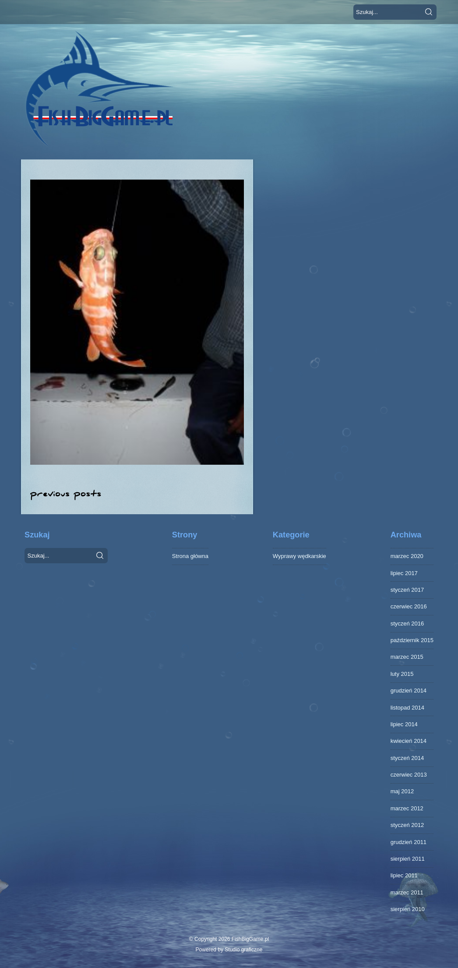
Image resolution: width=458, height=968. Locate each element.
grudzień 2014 (408, 690)
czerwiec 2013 (409, 774)
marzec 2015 (407, 657)
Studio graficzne (243, 950)
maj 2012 (402, 791)
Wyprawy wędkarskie (299, 556)
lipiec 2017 (404, 573)
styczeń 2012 (407, 825)
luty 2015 (402, 674)
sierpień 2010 (408, 909)
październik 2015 (412, 640)
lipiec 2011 (404, 875)
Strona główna (190, 556)
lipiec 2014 (404, 724)
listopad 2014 (407, 707)
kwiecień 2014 (408, 741)
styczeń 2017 (407, 589)
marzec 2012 (407, 808)
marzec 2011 (407, 892)
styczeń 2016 (407, 623)
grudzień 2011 (408, 842)
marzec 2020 (407, 556)
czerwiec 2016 (409, 606)
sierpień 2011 (408, 858)
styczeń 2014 (407, 758)
